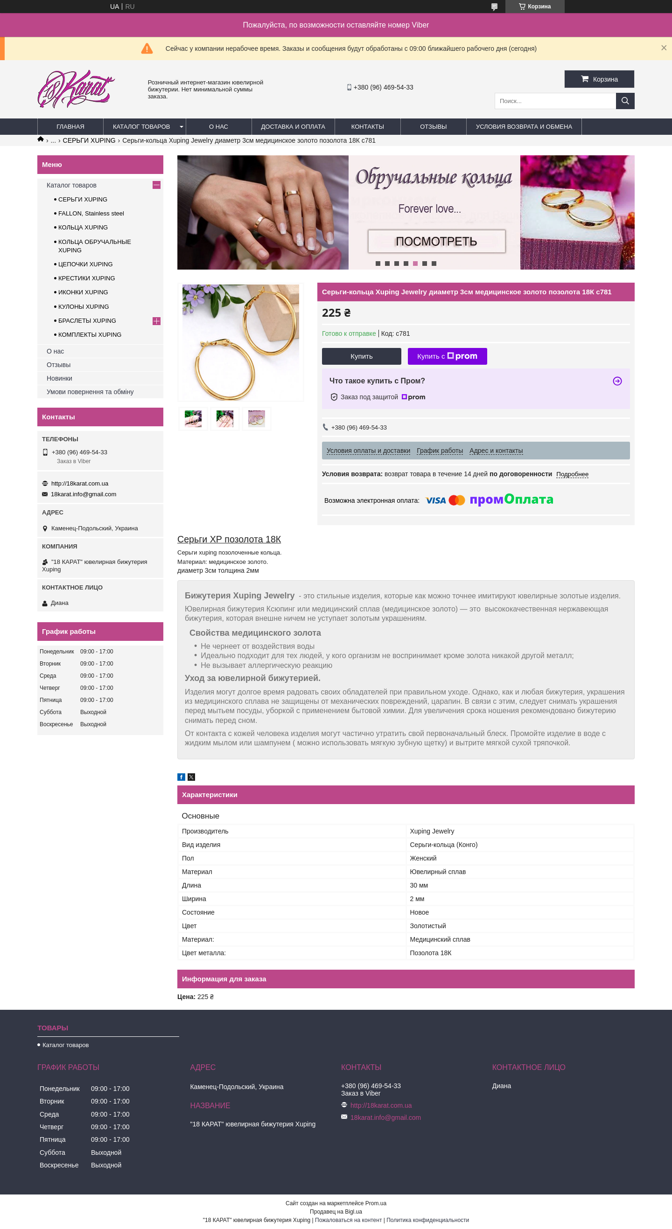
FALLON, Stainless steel (91, 213)
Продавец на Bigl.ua (336, 1211)
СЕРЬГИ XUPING (89, 140)
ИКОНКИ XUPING (83, 292)
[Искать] (625, 101)
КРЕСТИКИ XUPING (86, 278)
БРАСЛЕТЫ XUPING (87, 320)
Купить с (447, 356)
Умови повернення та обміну (90, 392)
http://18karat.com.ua (79, 483)
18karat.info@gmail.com (83, 494)
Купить (361, 356)
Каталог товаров (141, 126)
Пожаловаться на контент (348, 1220)
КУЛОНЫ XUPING (83, 306)
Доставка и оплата (293, 126)
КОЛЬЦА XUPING (83, 227)
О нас (218, 126)
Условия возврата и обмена (524, 126)
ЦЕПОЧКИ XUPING (85, 264)
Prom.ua (375, 1203)
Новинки (59, 378)
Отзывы (433, 126)
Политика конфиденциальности (427, 1220)
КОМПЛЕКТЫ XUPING (89, 334)
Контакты (367, 126)
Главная (70, 126)
